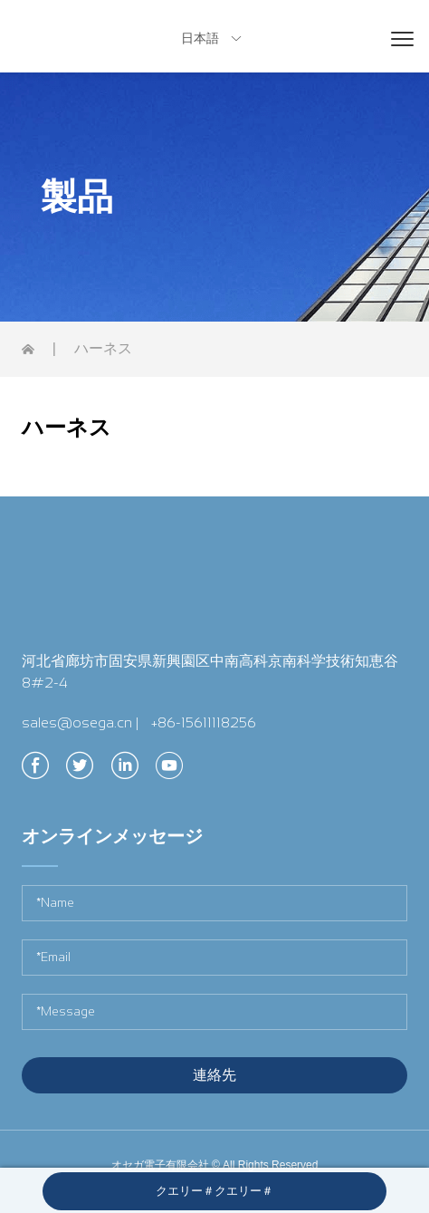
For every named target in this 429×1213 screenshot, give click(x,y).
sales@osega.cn (77, 722)
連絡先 (214, 1075)
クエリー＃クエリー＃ (214, 1191)
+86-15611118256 (203, 722)
